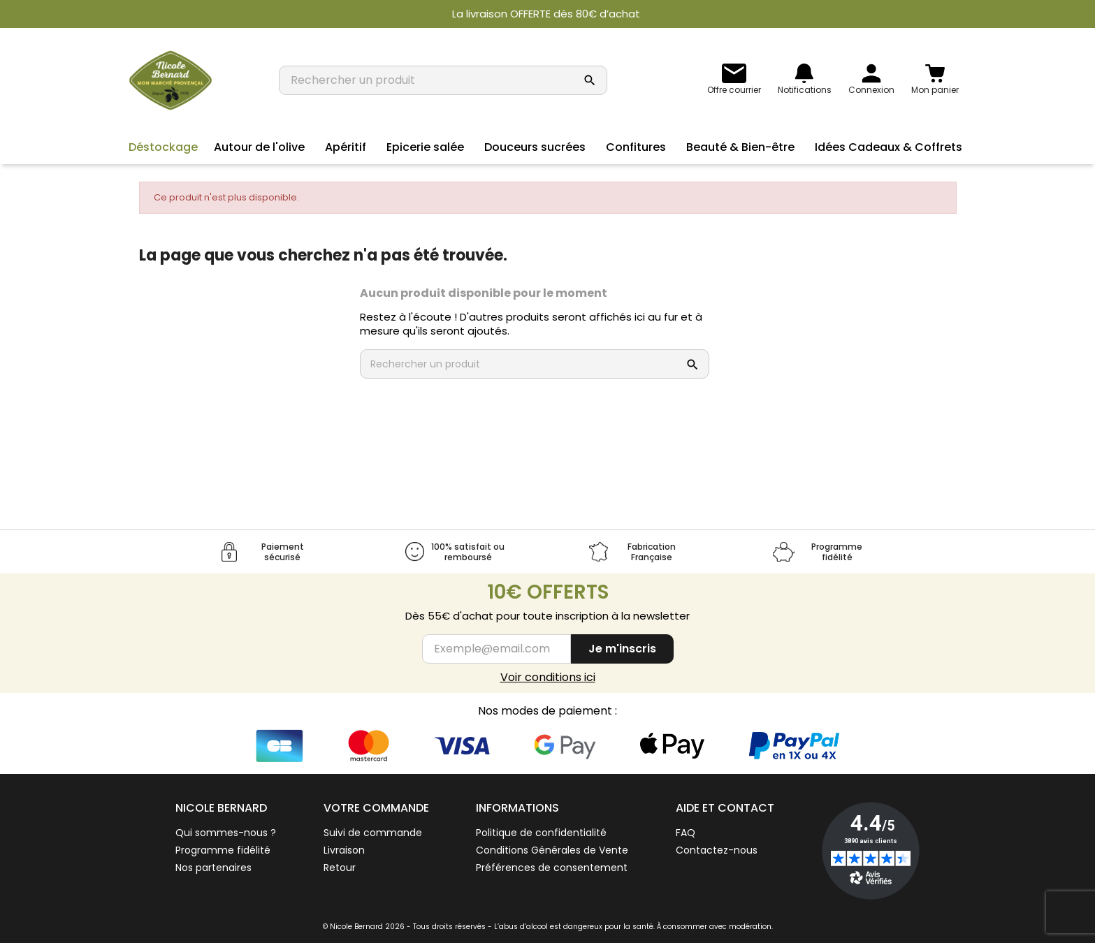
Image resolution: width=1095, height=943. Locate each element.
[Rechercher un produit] (429, 80)
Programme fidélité (222, 850)
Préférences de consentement (552, 868)
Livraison (344, 850)
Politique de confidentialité (541, 833)
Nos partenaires (213, 868)
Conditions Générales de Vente (552, 850)
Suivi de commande (373, 833)
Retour (340, 868)
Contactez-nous (716, 850)
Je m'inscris (622, 649)
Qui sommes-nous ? (225, 833)
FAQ (685, 833)
